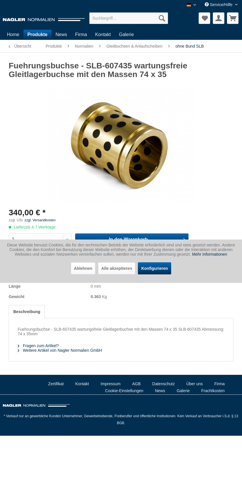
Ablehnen (83, 268)
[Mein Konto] (218, 18)
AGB (136, 383)
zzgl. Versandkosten (40, 220)
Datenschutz (163, 383)
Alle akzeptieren (116, 268)
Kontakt (82, 383)
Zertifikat (56, 383)
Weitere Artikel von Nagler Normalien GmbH (60, 350)
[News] (61, 35)
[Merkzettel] (204, 18)
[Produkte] (37, 35)
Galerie (183, 390)
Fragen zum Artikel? (38, 345)
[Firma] (81, 35)
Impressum (111, 383)
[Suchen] (162, 18)
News (160, 390)
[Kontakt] (103, 35)
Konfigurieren (154, 268)
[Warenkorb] (233, 18)
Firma (219, 383)
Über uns (194, 383)
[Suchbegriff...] (128, 18)
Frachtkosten (213, 390)
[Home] (13, 35)
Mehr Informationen (209, 254)
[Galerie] (126, 35)
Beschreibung (26, 311)
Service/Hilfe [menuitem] (219, 4)
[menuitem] (128, 18)
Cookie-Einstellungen (124, 390)
